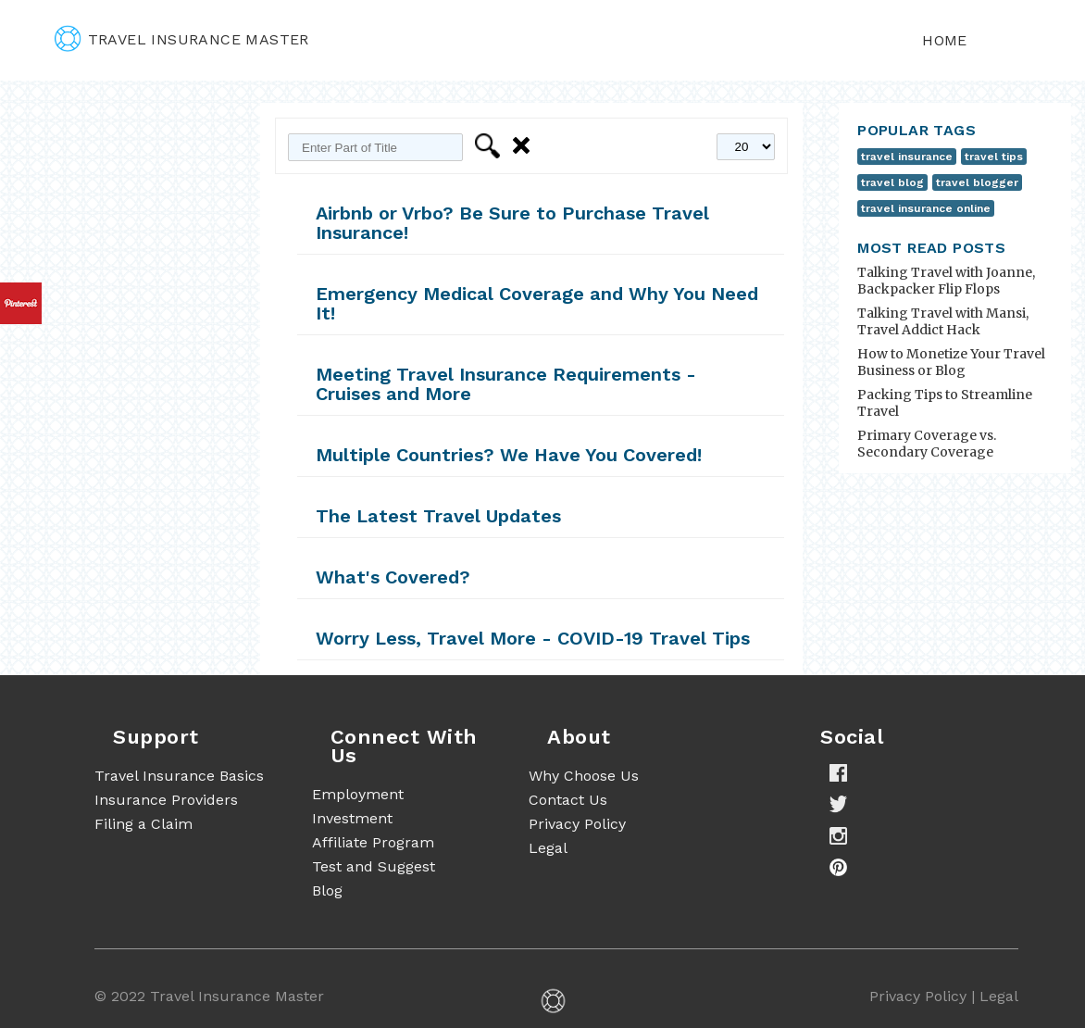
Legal (548, 848)
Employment (358, 794)
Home (944, 40)
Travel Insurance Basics (179, 775)
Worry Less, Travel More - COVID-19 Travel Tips (533, 638)
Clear (524, 146)
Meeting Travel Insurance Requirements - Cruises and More (506, 384)
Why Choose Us (584, 775)
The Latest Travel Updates (438, 516)
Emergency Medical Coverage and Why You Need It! (537, 303)
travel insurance (907, 156)
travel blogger (977, 182)
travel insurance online (926, 208)
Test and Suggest (373, 866)
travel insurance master (182, 39)
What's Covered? (393, 577)
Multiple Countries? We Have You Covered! (509, 455)
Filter (490, 146)
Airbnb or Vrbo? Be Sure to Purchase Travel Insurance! (512, 223)
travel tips (994, 156)
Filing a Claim (143, 824)
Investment (352, 818)
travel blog (892, 182)
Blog (327, 890)
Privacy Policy (577, 824)
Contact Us (568, 800)
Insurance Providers (166, 800)
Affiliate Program (373, 842)
